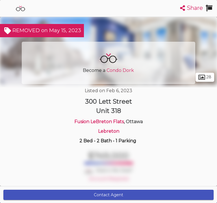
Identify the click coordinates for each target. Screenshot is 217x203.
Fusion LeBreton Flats (99, 121)
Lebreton (108, 131)
